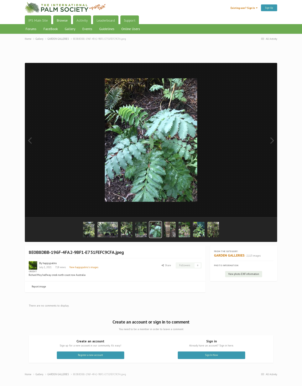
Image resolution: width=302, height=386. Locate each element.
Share (166, 265)
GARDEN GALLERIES (229, 255)
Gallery (70, 29)
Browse (62, 21)
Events (87, 29)
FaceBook (50, 29)
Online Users (130, 29)
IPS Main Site (38, 20)
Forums (30, 29)
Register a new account (90, 355)
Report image (39, 286)
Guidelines (106, 29)
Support (129, 20)
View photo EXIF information (243, 274)
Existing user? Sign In (244, 8)
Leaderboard (105, 20)
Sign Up (269, 7)
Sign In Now (211, 355)
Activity (82, 20)
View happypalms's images (83, 267)
